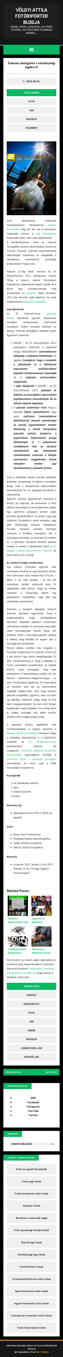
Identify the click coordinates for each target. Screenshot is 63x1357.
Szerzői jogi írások (31, 1242)
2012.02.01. (33, 81)
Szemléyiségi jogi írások (31, 1254)
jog (31, 110)
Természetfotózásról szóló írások (31, 1279)
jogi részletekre (46, 233)
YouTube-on (29, 973)
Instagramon (14, 973)
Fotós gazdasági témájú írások (31, 1230)
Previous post (14, 1072)
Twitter (33, 1115)
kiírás (31, 1030)
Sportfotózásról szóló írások (31, 1291)
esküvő (31, 995)
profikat (31, 293)
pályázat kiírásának (34, 301)
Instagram (33, 1106)
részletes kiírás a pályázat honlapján (31, 759)
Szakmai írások (31, 1205)
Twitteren (48, 968)
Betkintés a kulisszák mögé (31, 1218)
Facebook (33, 1102)
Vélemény (31, 128)
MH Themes (42, 1352)
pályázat (31, 119)
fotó (31, 101)
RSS (33, 1098)
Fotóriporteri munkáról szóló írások (31, 1315)
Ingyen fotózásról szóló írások (31, 1303)
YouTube (33, 1111)
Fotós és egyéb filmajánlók (31, 1169)
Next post (51, 1072)
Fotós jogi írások (31, 1181)
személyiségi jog (31, 1048)
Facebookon (35, 968)
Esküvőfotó (31, 1004)
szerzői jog (31, 1057)
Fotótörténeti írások (31, 1266)
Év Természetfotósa (42, 741)
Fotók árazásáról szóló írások (31, 1193)
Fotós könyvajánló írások (31, 1327)
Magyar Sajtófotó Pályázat (22, 733)
